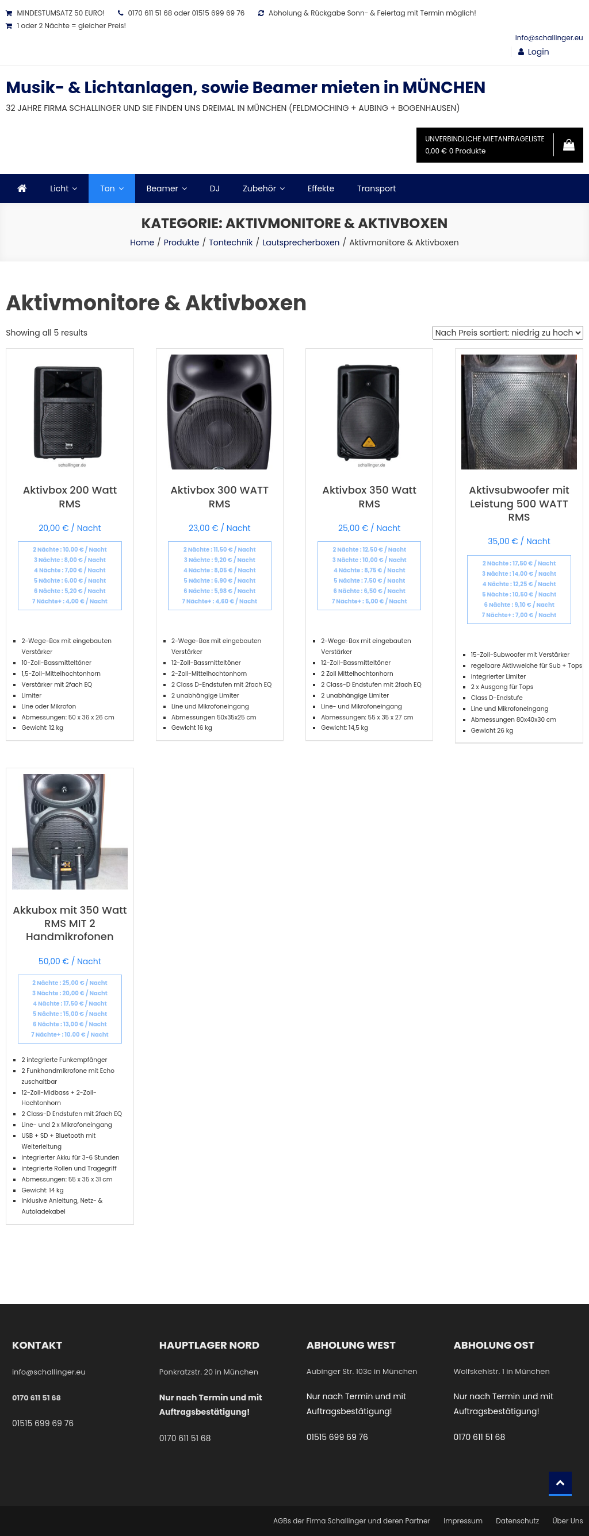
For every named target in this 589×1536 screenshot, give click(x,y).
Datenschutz (517, 1521)
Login (538, 52)
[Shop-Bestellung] (508, 333)
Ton (107, 188)
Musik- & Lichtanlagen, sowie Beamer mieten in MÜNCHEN (245, 87)
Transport (376, 188)
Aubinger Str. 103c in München (362, 1371)
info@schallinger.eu (549, 38)
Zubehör (259, 188)
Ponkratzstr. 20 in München (208, 1371)
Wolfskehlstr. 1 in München (502, 1371)
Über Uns (567, 1521)
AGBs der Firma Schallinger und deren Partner (351, 1521)
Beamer (162, 188)
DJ (215, 188)
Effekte (321, 188)
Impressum (463, 1521)
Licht (59, 188)
